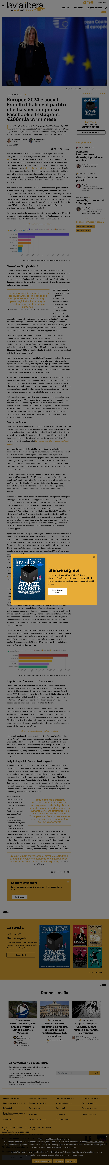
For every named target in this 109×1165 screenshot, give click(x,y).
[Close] (94, 557)
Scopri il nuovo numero (58, 591)
